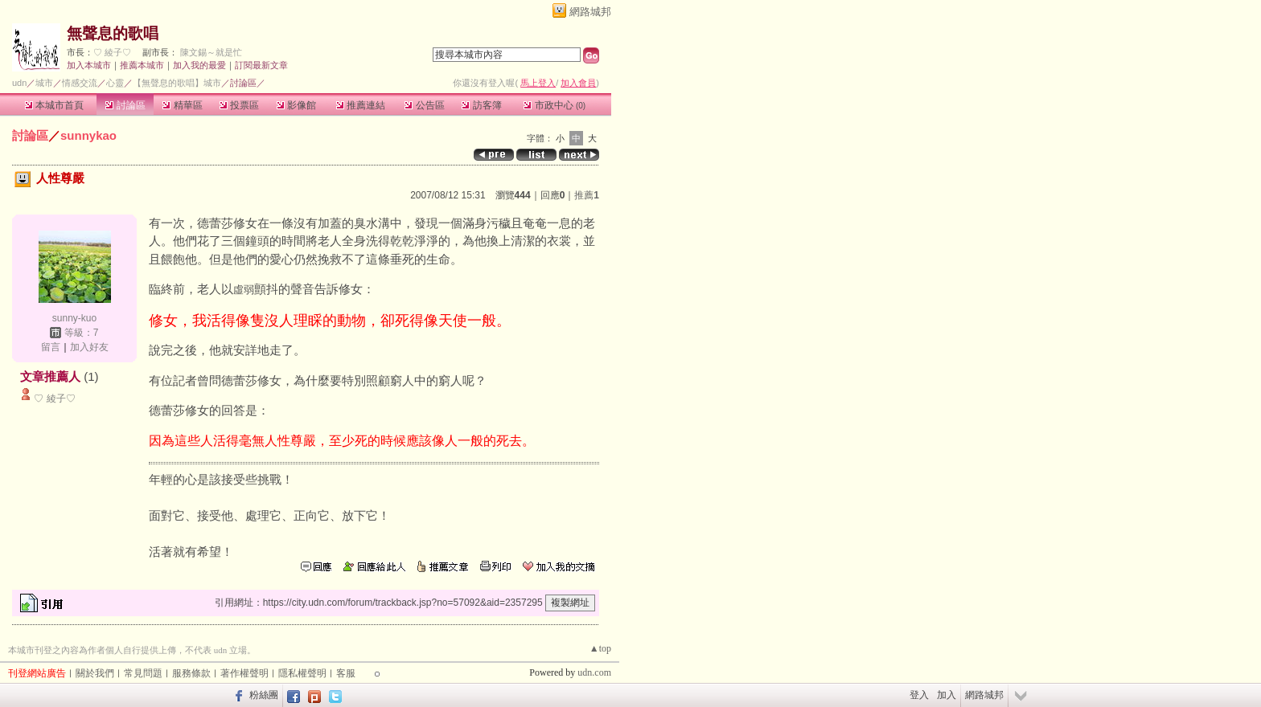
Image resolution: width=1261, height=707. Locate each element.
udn (19, 83)
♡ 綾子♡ (112, 52)
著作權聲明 (244, 673)
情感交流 (79, 83)
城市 (44, 83)
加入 (946, 695)
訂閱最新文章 (261, 65)
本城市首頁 (54, 105)
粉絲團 (263, 695)
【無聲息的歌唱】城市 (177, 83)
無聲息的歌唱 (112, 33)
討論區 (125, 105)
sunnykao (88, 135)
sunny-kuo (74, 318)
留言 (50, 347)
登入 (919, 695)
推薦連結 (360, 105)
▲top (600, 648)
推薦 (586, 195)
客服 (345, 673)
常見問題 (143, 673)
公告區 (424, 105)
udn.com (594, 672)
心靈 (115, 83)
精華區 (182, 105)
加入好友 (89, 347)
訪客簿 (481, 105)
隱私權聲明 (302, 673)
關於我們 (95, 673)
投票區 (239, 105)
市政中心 (554, 105)
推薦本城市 (142, 65)
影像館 (296, 105)
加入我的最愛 (199, 65)
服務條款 (191, 673)
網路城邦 (590, 12)
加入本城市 (89, 65)
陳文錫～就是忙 (211, 52)
